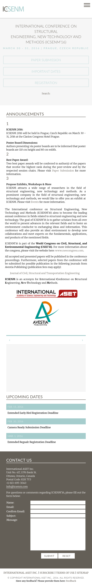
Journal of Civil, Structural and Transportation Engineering (45, 273)
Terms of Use (65, 572)
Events (35, 201)
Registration (46, 83)
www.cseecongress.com (69, 250)
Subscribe (47, 572)
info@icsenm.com (17, 486)
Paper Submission (46, 60)
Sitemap (83, 572)
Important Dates (46, 71)
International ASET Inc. (20, 572)
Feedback (71, 580)
